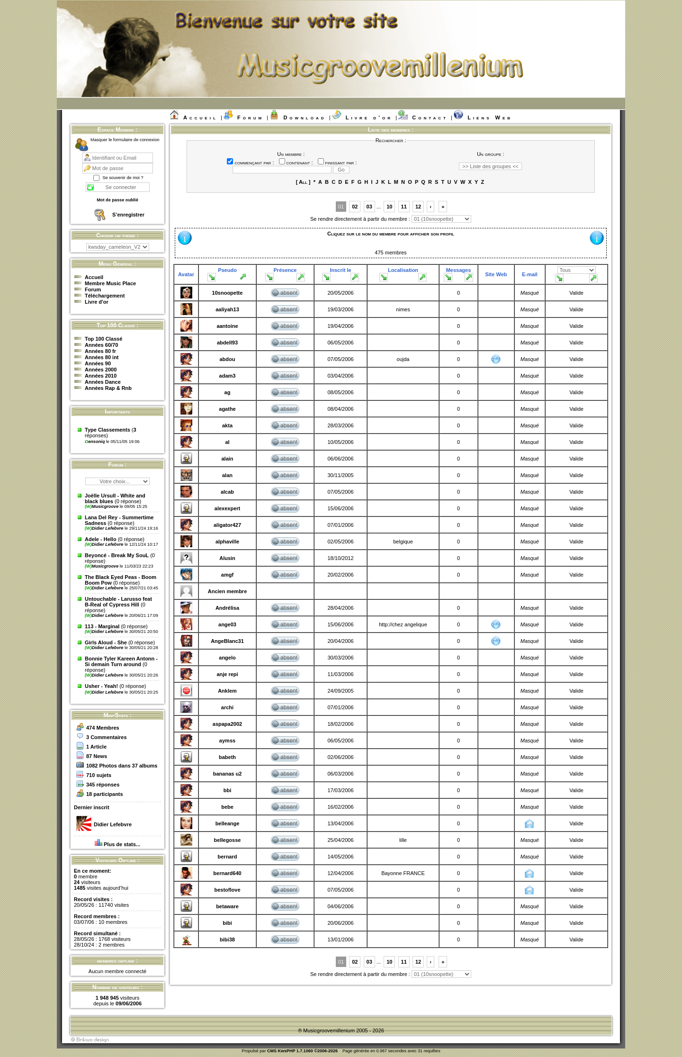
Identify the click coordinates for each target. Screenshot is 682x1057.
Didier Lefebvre (105, 528)
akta (227, 425)
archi (227, 707)
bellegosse (227, 840)
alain (227, 458)
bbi (228, 790)
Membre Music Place (110, 283)
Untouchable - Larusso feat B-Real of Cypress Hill (118, 601)
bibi (227, 923)
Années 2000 (101, 369)
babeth (227, 757)
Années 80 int (102, 357)
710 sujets (98, 775)
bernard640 (227, 873)
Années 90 (98, 363)
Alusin (227, 558)
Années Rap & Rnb (108, 388)
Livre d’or (369, 117)
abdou (227, 359)
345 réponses (102, 784)
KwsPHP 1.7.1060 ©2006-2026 (308, 1050)
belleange (227, 823)
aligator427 (227, 525)
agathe (227, 409)
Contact (430, 117)
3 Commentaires (106, 737)
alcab (227, 492)
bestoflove (227, 890)
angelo (227, 657)
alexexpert (227, 508)
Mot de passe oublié (117, 200)
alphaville (227, 541)
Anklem (227, 691)
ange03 (227, 624)
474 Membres (102, 728)
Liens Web (489, 117)
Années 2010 (101, 376)
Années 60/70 (101, 345)
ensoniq (95, 441)
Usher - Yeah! (101, 686)
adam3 (227, 376)
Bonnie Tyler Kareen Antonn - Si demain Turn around (121, 661)
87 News (96, 756)
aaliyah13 (227, 309)
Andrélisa (227, 608)
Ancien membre (227, 591)
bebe (227, 807)
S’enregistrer (128, 214)
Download (304, 117)
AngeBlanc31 (227, 641)
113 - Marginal (102, 626)
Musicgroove (102, 506)
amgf (227, 575)
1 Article (96, 747)
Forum (250, 117)
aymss (227, 740)
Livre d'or (96, 302)
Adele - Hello (101, 539)
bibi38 (227, 939)
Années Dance (103, 382)
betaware (227, 906)
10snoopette (227, 293)
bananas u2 (227, 774)
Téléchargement (105, 295)
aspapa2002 (227, 724)
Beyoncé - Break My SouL (117, 555)
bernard (227, 856)
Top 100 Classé (103, 339)
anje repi (227, 674)
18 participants (104, 794)
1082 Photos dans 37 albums (121, 765)
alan (227, 475)
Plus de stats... (122, 844)
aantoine (227, 326)
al (227, 442)
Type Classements (107, 430)
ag (227, 392)
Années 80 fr (100, 351)
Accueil (200, 117)
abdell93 (227, 342)
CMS (272, 1050)
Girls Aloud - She (106, 642)
